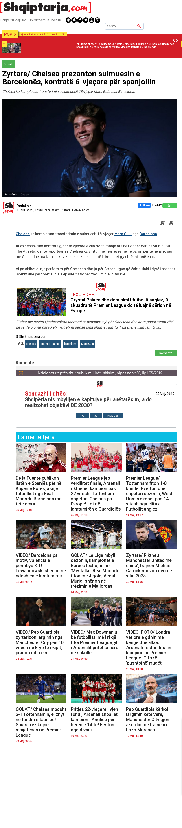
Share (144, 205)
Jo (96, 415)
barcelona (70, 343)
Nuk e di (112, 415)
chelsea (31, 343)
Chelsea (23, 234)
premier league (50, 343)
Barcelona (148, 234)
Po (82, 415)
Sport (8, 64)
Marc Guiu (123, 234)
